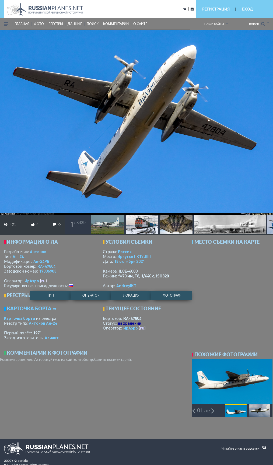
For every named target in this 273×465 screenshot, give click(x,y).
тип (50, 295)
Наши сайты (214, 23)
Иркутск (134, 256)
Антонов (38, 251)
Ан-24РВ (41, 261)
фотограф (171, 295)
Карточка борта (19, 318)
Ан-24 (18, 256)
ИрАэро (31, 280)
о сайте (140, 24)
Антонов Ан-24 (43, 323)
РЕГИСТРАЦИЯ (216, 9)
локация (131, 295)
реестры (55, 24)
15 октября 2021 (129, 261)
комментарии (116, 24)
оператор (90, 295)
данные (75, 24)
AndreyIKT (126, 285)
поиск (93, 24)
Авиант (52, 337)
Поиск (257, 24)
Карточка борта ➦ (32, 308)
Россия (125, 251)
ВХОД (247, 9)
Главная (22, 24)
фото (39, 24)
